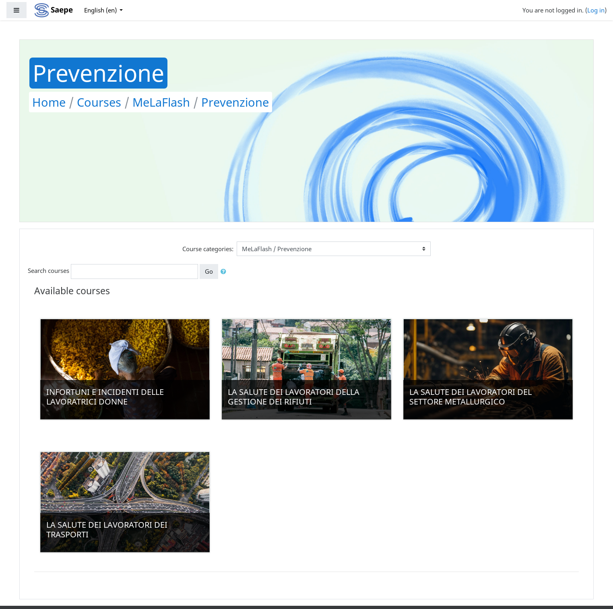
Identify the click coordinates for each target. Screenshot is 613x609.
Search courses (48, 271)
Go (209, 271)
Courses (99, 102)
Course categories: (207, 249)
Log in (596, 10)
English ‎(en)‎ (101, 10)
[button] (225, 271)
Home (49, 102)
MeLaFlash (161, 102)
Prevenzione (235, 102)
